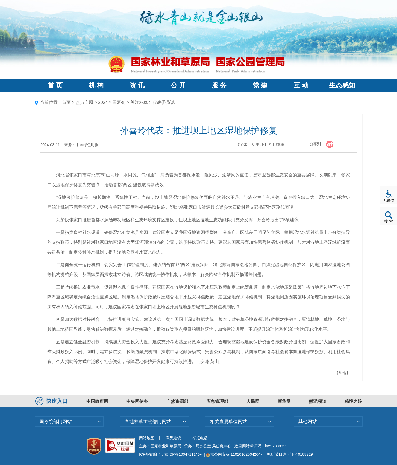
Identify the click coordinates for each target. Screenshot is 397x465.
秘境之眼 (353, 401)
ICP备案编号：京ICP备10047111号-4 (171, 454)
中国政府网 (97, 401)
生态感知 (342, 85)
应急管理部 (217, 401)
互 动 (301, 85)
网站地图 (146, 438)
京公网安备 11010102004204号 (235, 454)
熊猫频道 (317, 401)
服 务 (219, 85)
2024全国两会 (111, 102)
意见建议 (173, 438)
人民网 (253, 401)
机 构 (96, 85)
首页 (66, 102)
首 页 (55, 85)
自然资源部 (177, 401)
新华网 (284, 401)
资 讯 (137, 85)
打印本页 (276, 144)
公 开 (178, 85)
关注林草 (139, 102)
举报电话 (200, 438)
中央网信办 (137, 401)
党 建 (260, 85)
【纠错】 (342, 373)
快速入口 (52, 401)
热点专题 (84, 102)
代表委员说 (164, 102)
